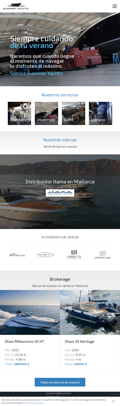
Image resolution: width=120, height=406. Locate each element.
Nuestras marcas (60, 139)
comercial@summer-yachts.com (59, 394)
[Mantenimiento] (19, 113)
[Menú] (114, 6)
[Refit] (73, 113)
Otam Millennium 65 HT (24, 341)
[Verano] (100, 113)
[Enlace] (15, 6)
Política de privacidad (33, 403)
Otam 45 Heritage (79, 341)
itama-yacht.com (60, 203)
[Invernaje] (46, 113)
